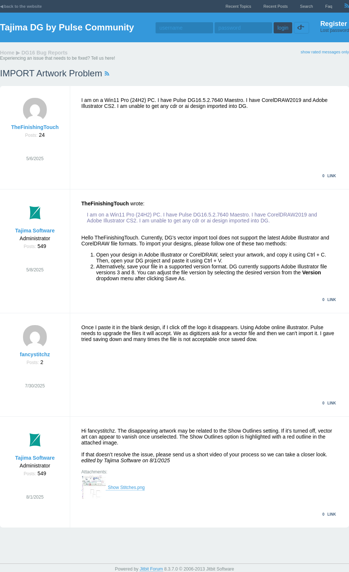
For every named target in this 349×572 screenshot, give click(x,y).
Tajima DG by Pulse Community (67, 27)
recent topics (238, 6)
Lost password (334, 30)
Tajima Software (35, 231)
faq (328, 6)
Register (333, 23)
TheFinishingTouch (35, 127)
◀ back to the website (21, 6)
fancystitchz (35, 354)
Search (306, 6)
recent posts (276, 6)
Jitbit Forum (151, 569)
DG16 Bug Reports (45, 53)
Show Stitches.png (113, 487)
